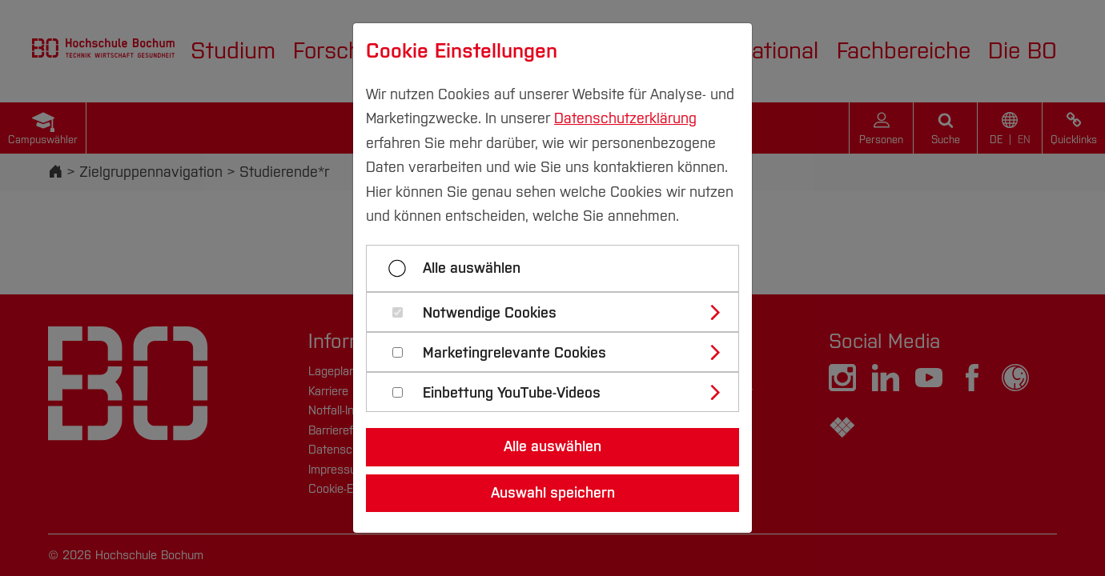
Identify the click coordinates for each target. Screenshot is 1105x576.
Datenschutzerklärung (625, 118)
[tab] (559, 312)
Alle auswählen (471, 268)
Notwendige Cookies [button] (490, 313)
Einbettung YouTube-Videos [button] (512, 393)
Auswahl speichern (553, 493)
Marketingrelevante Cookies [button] (514, 353)
